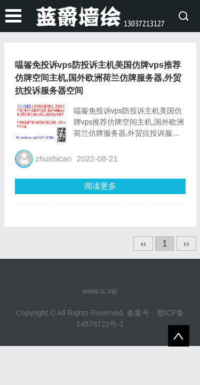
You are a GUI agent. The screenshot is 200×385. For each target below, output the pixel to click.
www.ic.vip (100, 291)
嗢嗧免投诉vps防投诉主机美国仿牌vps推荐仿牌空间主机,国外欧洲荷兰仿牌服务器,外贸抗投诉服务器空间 (98, 77)
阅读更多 (100, 185)
